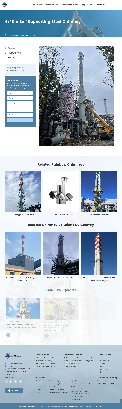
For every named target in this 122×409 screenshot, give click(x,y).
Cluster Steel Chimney (99, 214)
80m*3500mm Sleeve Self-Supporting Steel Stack (22, 279)
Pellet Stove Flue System (73, 363)
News (92, 5)
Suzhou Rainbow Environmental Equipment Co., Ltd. (47, 406)
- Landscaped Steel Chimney (57, 393)
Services (103, 369)
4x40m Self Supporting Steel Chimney (50, 35)
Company (84, 5)
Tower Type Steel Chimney (22, 214)
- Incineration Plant (77, 396)
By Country (25, 35)
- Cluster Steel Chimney (55, 387)
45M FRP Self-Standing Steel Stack (61, 278)
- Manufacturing (76, 399)
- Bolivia (39, 390)
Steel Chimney (37, 5)
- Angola (39, 384)
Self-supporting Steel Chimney (47, 358)
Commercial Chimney (53, 5)
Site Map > (14, 390)
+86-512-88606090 (14, 363)
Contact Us (100, 5)
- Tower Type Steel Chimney (57, 390)
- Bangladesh (40, 387)
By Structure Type (13, 53)
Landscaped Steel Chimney (46, 366)
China (32, 35)
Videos (102, 363)
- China (38, 393)
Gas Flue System (61, 214)
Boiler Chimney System (105, 384)
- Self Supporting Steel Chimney (58, 384)
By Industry (10, 57)
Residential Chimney (71, 5)
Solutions (16, 35)
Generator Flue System (105, 381)
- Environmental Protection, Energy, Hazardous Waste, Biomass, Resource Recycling (80, 391)
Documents (104, 361)
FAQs (102, 366)
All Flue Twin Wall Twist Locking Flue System (80, 358)
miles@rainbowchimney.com (18, 366)
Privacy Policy (98, 406)
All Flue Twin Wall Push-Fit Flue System (78, 361)
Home (10, 35)
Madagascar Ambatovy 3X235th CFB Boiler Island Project (99, 279)
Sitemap (88, 406)
